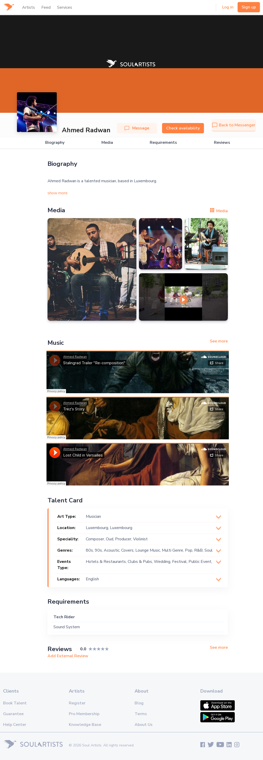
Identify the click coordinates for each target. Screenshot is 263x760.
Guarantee (13, 713)
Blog (139, 703)
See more (219, 341)
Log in (227, 7)
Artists (28, 7)
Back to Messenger (233, 125)
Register (77, 703)
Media (107, 142)
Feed (46, 7)
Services (64, 7)
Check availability (183, 128)
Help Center (14, 724)
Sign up (249, 7)
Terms (141, 713)
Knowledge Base (85, 724)
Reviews (222, 142)
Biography (54, 142)
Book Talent (15, 703)
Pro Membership (84, 713)
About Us (144, 724)
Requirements (163, 142)
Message (137, 128)
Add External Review (68, 655)
